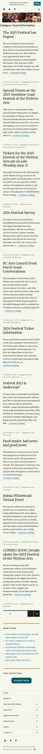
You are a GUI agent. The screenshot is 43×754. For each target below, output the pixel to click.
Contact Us (7, 732)
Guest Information (12, 84)
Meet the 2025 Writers (12, 704)
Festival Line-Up (34, 145)
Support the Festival (11, 715)
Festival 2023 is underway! (14, 385)
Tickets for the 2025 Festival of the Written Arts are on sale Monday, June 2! (20, 159)
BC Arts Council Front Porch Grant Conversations (20, 267)
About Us (7, 698)
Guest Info (7, 710)
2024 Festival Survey (19, 213)
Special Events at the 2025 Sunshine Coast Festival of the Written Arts (20, 96)
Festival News (8, 721)
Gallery (6, 727)
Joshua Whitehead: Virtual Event (17, 498)
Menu (37, 4)
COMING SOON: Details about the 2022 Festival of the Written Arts (21, 554)
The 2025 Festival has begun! (19, 34)
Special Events (20, 147)
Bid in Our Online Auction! (18, 660)
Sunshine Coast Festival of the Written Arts (18, 4)
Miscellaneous (23, 84)
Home (5, 693)
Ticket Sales (16, 377)
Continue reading (18, 73)
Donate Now (21, 680)
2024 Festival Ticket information (18, 330)
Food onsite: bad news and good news (20, 443)
